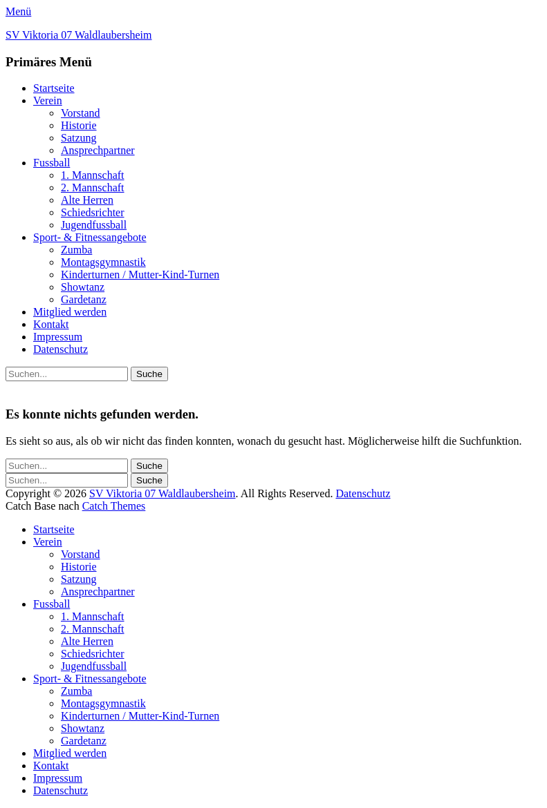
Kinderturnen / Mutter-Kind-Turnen (140, 274)
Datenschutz (60, 349)
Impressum (57, 337)
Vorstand (80, 113)
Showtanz (82, 287)
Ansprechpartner (98, 150)
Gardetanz (83, 299)
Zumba (76, 250)
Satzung (79, 138)
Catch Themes (114, 506)
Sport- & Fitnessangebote (90, 237)
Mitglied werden (69, 312)
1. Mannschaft (92, 175)
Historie (79, 125)
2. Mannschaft (92, 187)
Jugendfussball (94, 225)
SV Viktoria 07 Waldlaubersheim (79, 35)
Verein (47, 100)
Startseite (54, 88)
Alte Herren (87, 200)
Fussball (51, 163)
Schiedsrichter (92, 212)
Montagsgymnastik (103, 262)
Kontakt (51, 324)
